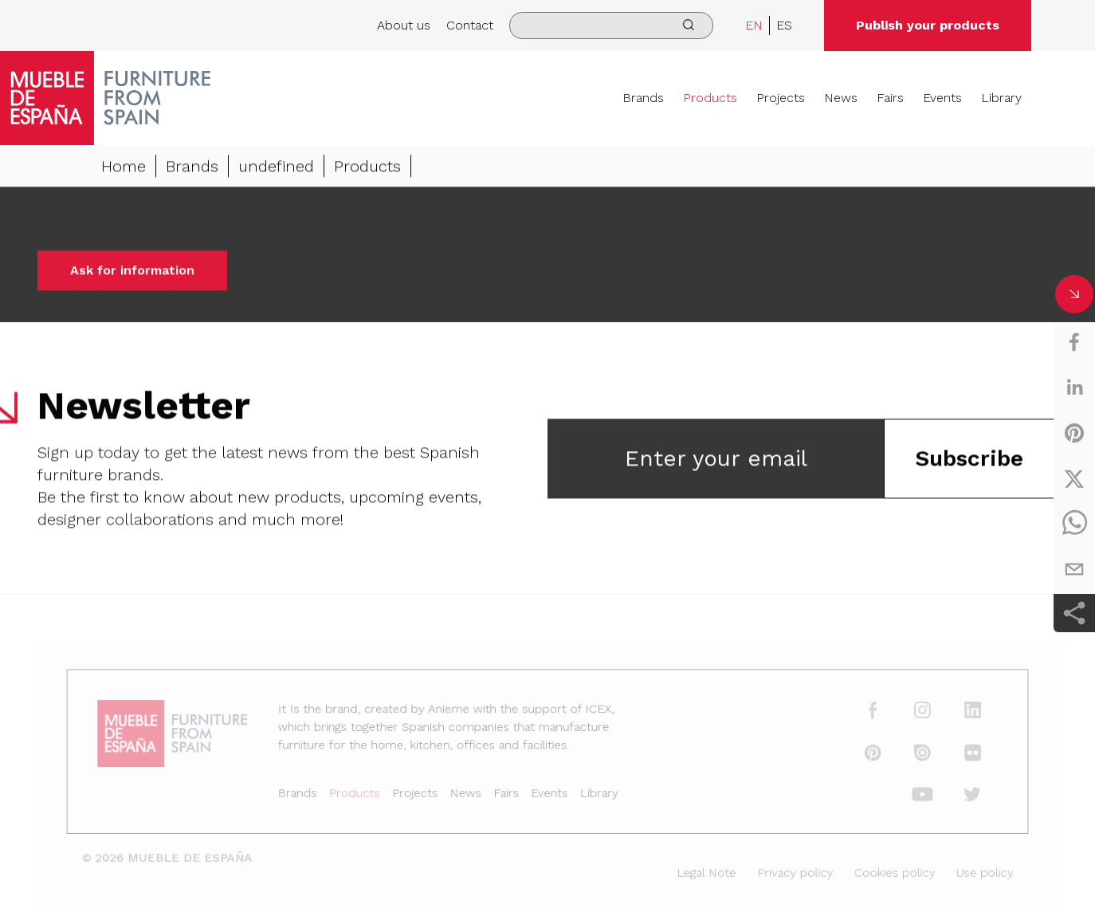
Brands (643, 97)
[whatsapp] (1074, 524)
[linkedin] (1074, 387)
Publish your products (927, 25)
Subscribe (969, 459)
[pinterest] (1074, 433)
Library (1001, 97)
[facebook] (1074, 342)
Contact (469, 25)
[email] (1074, 569)
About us (403, 25)
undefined (276, 167)
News (841, 97)
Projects (780, 97)
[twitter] (1074, 478)
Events (942, 97)
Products (710, 97)
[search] (611, 25)
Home (123, 167)
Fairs (890, 97)
